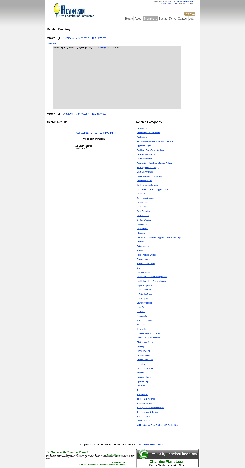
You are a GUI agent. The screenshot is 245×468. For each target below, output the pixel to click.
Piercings (141, 346)
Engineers (141, 242)
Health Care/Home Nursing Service (151, 281)
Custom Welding (144, 220)
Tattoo (139, 390)
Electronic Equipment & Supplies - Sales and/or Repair (159, 237)
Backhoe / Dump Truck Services (150, 150)
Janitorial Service (144, 290)
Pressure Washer (144, 355)
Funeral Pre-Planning (146, 264)
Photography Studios (145, 342)
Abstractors (142, 128)
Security (140, 373)
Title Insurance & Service (147, 412)
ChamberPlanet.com (186, 1)
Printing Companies (145, 360)
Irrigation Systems (144, 285)
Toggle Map (51, 43)
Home (129, 18)
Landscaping (142, 298)
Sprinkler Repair (143, 381)
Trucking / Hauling (144, 416)
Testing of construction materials (150, 408)
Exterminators (143, 246)
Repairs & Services (145, 368)
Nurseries (141, 325)
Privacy (161, 444)
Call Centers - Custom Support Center (153, 189)
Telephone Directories (146, 399)
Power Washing (143, 351)
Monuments (142, 316)
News (172, 18)
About (138, 18)
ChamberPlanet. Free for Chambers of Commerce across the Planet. (102, 463)
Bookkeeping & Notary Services (150, 176)
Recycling (141, 364)
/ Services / (82, 37)
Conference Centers (145, 198)
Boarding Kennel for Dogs (147, 167)
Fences (140, 250)
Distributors (142, 224)
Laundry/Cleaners (144, 303)
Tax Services (142, 394)
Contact (183, 18)
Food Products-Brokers (146, 255)
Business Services (144, 181)
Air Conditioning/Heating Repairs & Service (155, 141)
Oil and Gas (142, 329)
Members (150, 18)
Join (191, 18)
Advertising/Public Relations (148, 133)
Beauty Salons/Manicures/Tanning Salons (154, 163)
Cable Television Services (147, 185)
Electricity (141, 233)
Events (163, 18)
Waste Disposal (143, 421)
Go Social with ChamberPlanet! (67, 452)
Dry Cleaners (142, 229)
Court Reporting (143, 211)
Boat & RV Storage (145, 172)
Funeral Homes (143, 259)
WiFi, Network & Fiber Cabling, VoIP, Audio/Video (157, 425)
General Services (144, 272)
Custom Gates (143, 216)
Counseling (141, 207)
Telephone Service (144, 403)
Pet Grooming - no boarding (148, 338)
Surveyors (141, 386)
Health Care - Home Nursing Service (152, 277)
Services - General (144, 377)
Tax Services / (100, 37)
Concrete (141, 194)
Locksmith (141, 312)
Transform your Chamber (169, 3)
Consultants (142, 202)
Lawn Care (141, 307)
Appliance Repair (144, 146)
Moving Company (144, 320)
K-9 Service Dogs (144, 294)
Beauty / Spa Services (146, 154)
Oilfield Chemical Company (148, 333)
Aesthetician (142, 137)
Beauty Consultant (144, 159)
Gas (138, 268)
